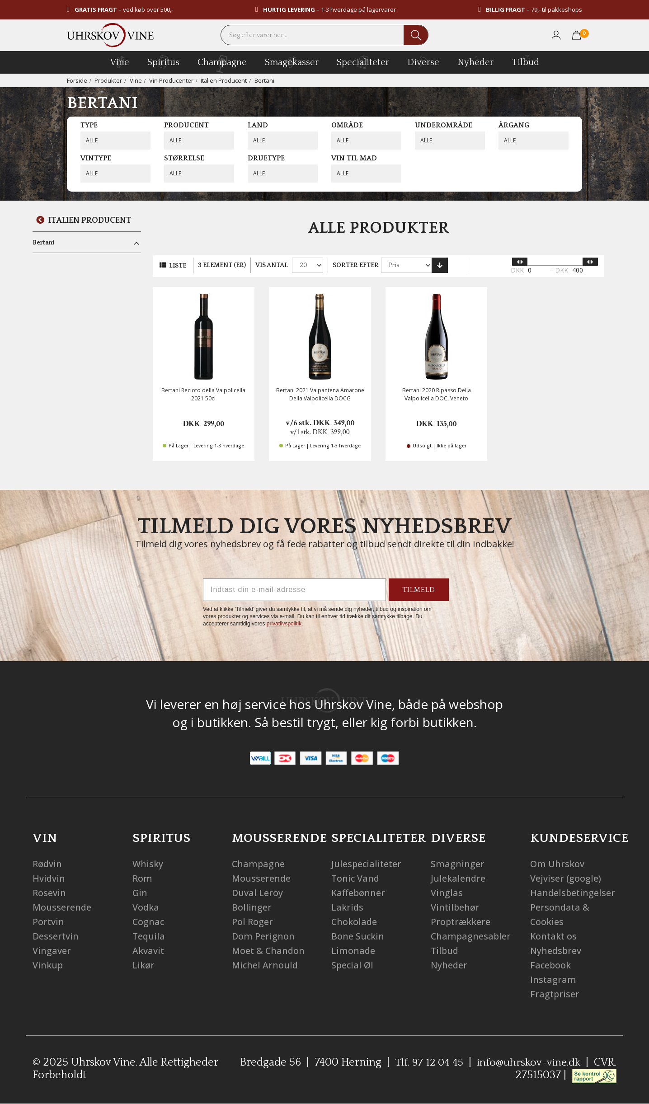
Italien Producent (224, 80)
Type (89, 125)
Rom (142, 878)
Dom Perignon (263, 936)
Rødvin (47, 864)
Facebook (551, 965)
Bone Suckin (358, 936)
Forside (77, 80)
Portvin (49, 922)
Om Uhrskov (557, 864)
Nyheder (475, 61)
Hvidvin (49, 878)
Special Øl (352, 965)
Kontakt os (554, 936)
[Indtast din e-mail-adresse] (294, 589)
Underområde (443, 125)
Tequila (149, 936)
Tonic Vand (356, 878)
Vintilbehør (455, 907)
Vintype (95, 158)
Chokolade (354, 922)
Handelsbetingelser (573, 893)
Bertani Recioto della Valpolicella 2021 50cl (203, 394)
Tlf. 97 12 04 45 (426, 1062)
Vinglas (447, 893)
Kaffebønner (358, 893)
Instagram (553, 979)
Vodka (146, 907)
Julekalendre (458, 878)
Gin (140, 893)
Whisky (148, 864)
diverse (423, 62)
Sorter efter (356, 265)
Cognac (148, 922)
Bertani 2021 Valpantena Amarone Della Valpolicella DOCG (320, 394)
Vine (136, 80)
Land (258, 125)
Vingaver (52, 950)
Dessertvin (56, 936)
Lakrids (347, 907)
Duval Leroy (257, 893)
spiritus (163, 62)
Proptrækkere (461, 922)
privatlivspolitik (284, 623)
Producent (186, 125)
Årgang (514, 125)
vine (119, 62)
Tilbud (525, 61)
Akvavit (148, 950)
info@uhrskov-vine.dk (527, 1062)
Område (347, 125)
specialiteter (363, 62)
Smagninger (457, 864)
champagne (222, 64)
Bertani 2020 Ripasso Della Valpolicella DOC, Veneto (436, 394)
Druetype (266, 158)
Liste (177, 265)
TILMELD (418, 590)
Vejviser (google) (565, 878)
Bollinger (252, 907)
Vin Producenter (171, 80)
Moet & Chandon (269, 950)
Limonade (353, 950)
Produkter (108, 80)
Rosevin (49, 893)
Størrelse (184, 158)
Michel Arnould (265, 965)
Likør (143, 965)
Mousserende (62, 907)
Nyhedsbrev (556, 950)
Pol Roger (252, 922)
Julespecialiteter (367, 864)
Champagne (259, 864)
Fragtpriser (555, 994)
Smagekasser (292, 62)
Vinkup (48, 965)
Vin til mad (354, 158)
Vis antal (271, 265)
